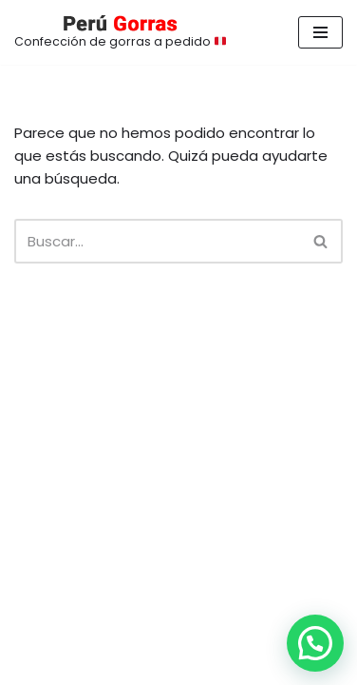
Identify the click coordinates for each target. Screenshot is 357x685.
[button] (315, 643)
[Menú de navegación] (320, 32)
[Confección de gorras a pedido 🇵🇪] (120, 32)
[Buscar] (157, 241)
